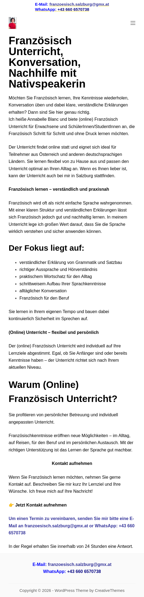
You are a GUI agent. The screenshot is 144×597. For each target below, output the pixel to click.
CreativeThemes (110, 590)
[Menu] (132, 23)
